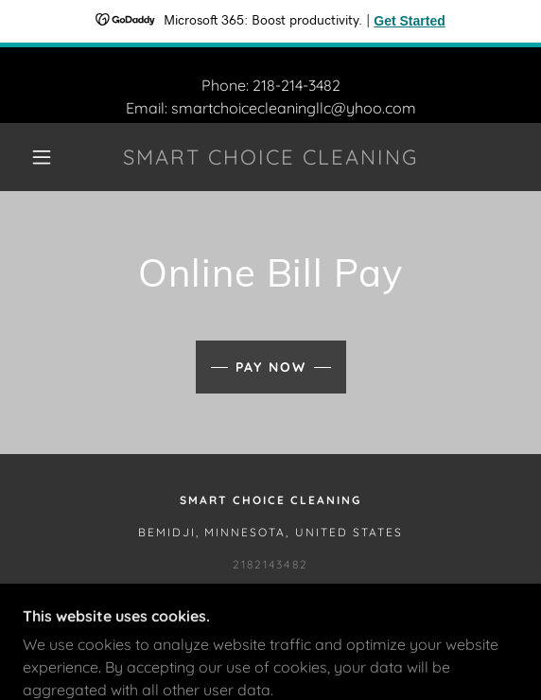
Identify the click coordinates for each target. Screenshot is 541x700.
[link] (270, 157)
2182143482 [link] (270, 564)
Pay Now (271, 367)
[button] (47, 157)
